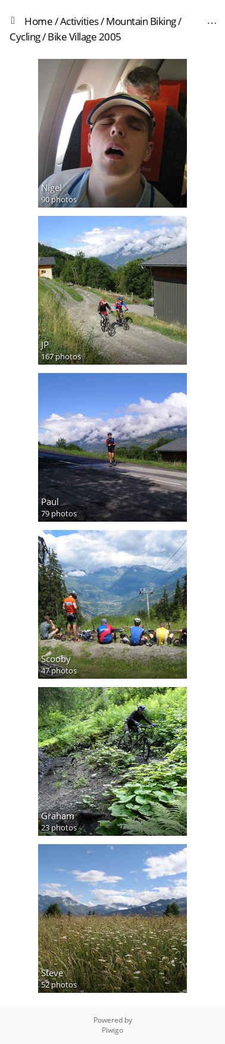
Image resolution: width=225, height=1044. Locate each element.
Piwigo (112, 1030)
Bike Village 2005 (84, 36)
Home (38, 21)
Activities (79, 21)
